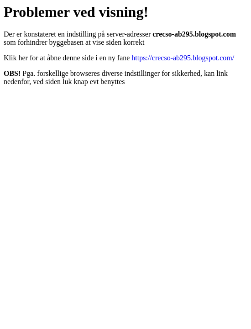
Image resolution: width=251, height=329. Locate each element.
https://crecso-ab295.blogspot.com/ (182, 58)
